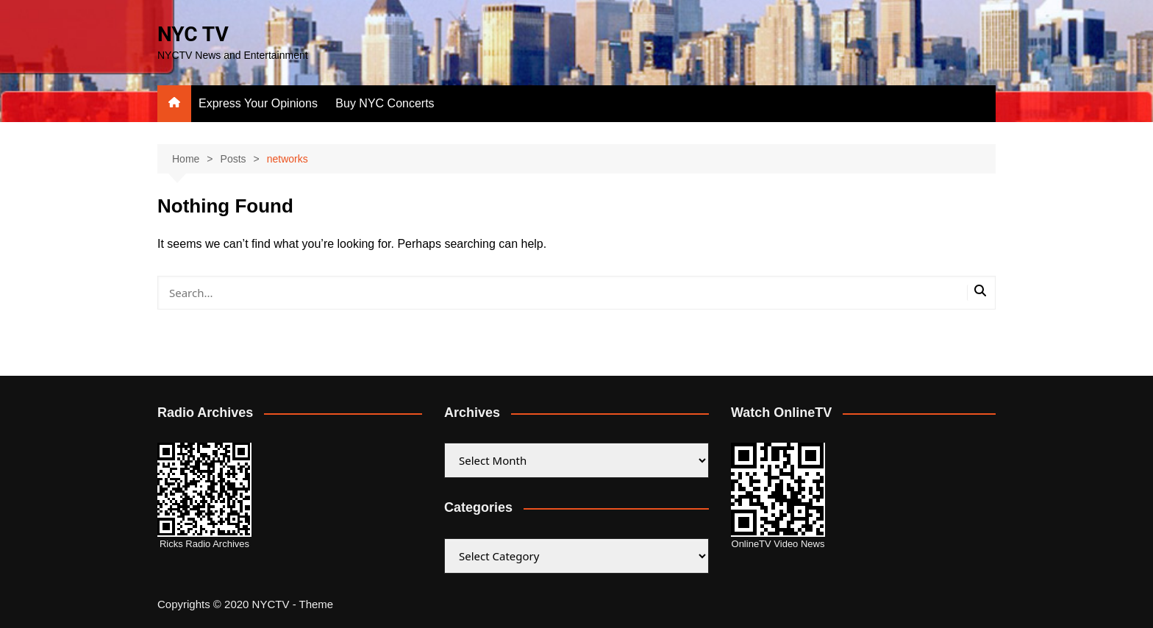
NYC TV (193, 34)
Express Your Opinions (258, 103)
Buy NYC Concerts (384, 103)
